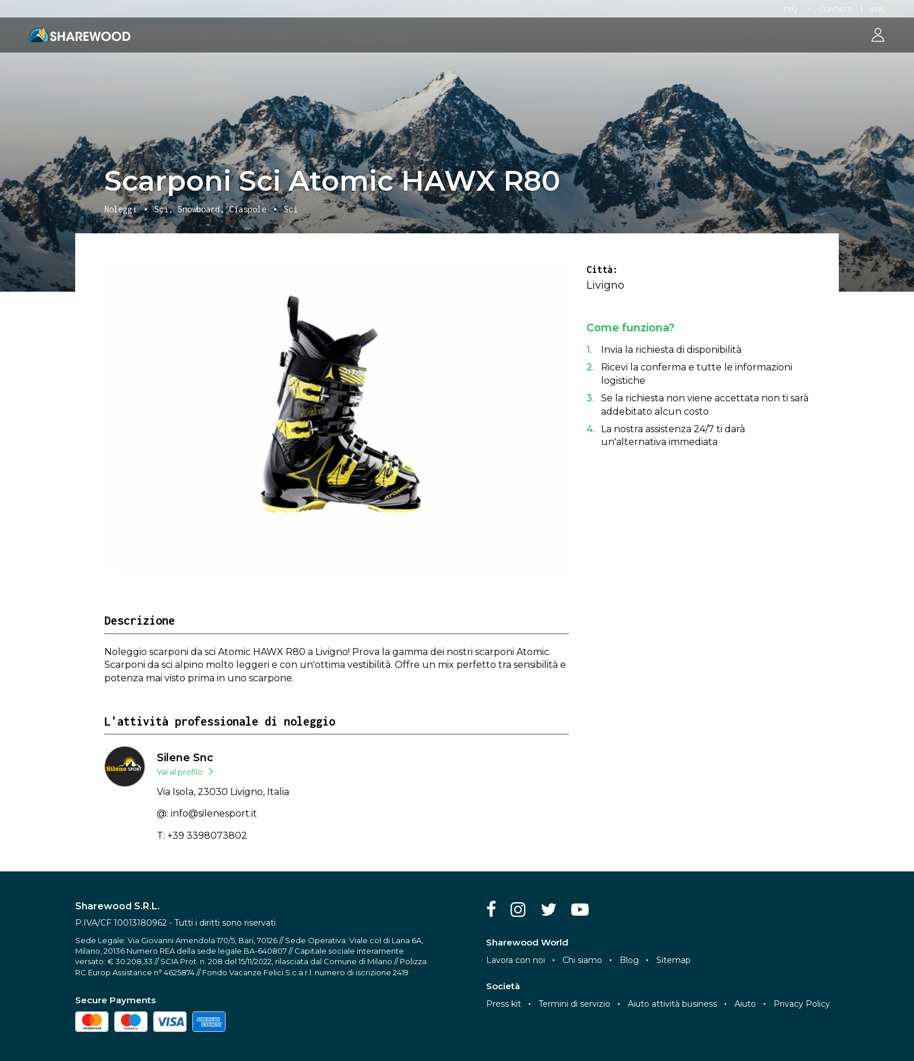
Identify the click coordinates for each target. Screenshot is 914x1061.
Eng (878, 9)
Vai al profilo (180, 771)
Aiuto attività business (672, 1004)
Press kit (503, 1004)
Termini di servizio (574, 1004)
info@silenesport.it (214, 813)
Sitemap (673, 960)
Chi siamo (582, 960)
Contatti (836, 9)
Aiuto (745, 1004)
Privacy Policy (802, 1004)
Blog (629, 960)
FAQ (790, 9)
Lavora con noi (515, 960)
